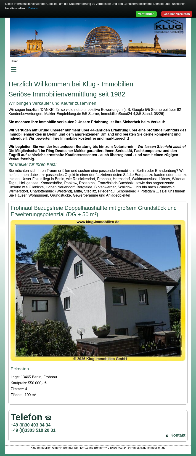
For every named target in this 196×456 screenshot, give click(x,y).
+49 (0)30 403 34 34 (30, 424)
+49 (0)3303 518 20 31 (33, 430)
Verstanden (146, 14)
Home (14, 61)
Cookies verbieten (177, 14)
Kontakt (177, 435)
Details (33, 8)
